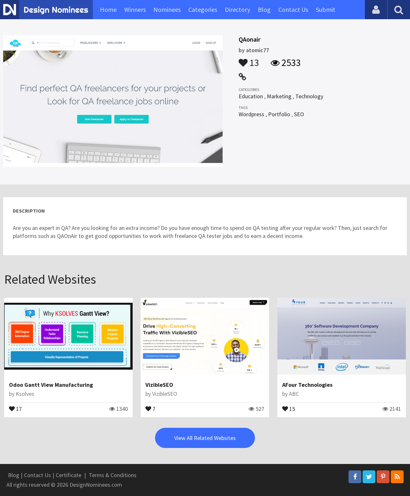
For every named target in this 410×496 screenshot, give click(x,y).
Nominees (167, 9)
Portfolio (279, 114)
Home (108, 9)
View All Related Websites (205, 438)
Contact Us (293, 9)
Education (251, 96)
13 (249, 59)
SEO (299, 114)
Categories (202, 9)
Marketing (279, 96)
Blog (264, 9)
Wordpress (251, 114)
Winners (135, 9)
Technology (309, 96)
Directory (237, 9)
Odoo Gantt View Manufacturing (51, 384)
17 (15, 408)
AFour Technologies (307, 384)
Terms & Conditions (112, 475)
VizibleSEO (159, 384)
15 (288, 408)
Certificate (68, 475)
